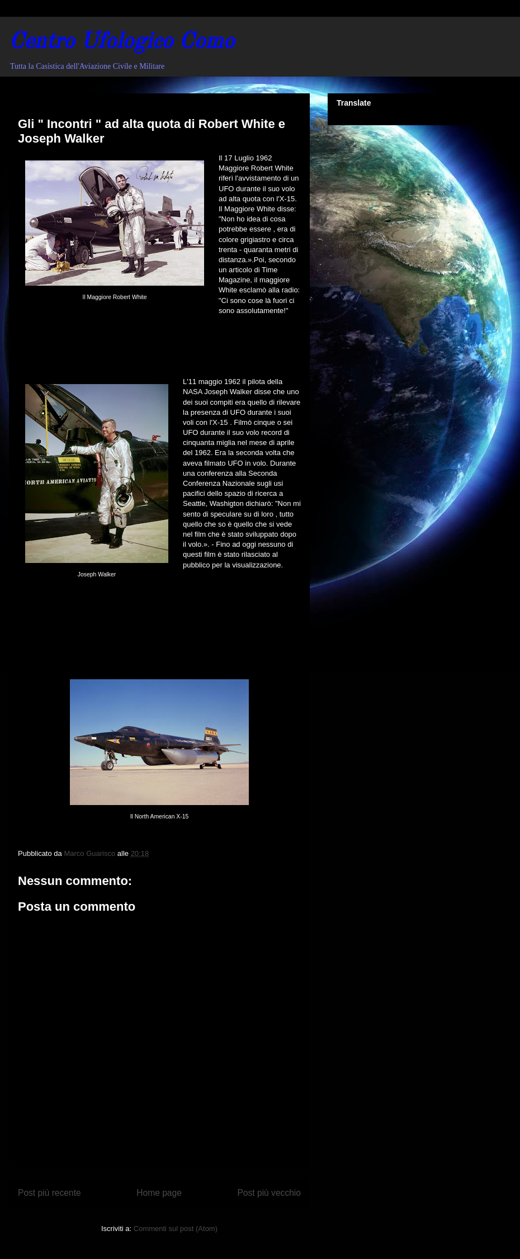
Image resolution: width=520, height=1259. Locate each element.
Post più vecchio (269, 1193)
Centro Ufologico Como (121, 42)
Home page (159, 1193)
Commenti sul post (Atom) (176, 1228)
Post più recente (49, 1193)
